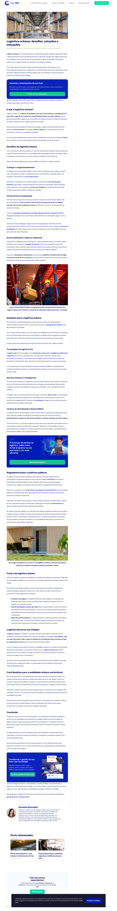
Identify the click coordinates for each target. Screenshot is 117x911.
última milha (52, 395)
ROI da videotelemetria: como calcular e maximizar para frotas (22, 855)
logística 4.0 (12, 353)
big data (10, 356)
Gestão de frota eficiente (15, 48)
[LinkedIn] (109, 906)
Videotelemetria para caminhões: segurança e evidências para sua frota (51, 856)
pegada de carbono (32, 244)
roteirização (39, 400)
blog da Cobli (24, 797)
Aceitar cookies (93, 901)
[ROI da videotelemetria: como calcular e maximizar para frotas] (23, 844)
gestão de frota (12, 797)
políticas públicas (40, 130)
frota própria (28, 612)
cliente (65, 138)
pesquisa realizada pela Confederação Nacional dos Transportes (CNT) (39, 213)
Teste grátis (37, 892)
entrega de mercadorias (54, 325)
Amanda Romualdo (28, 807)
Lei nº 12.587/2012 (48, 479)
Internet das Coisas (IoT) (41, 353)
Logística (27, 48)
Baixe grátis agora (37, 462)
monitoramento (56, 503)
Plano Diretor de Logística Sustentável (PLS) (41, 490)
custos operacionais (31, 177)
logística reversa (13, 634)
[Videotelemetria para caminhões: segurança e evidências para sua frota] (51, 844)
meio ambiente (27, 258)
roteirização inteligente (38, 187)
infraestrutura (19, 130)
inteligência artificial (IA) (58, 353)
